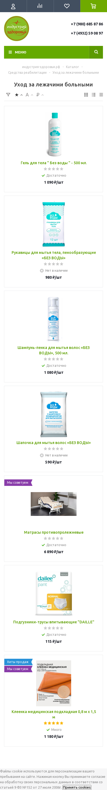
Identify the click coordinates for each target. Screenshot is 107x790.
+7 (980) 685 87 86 (87, 24)
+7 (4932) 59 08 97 (87, 33)
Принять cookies (77, 787)
